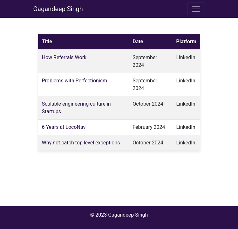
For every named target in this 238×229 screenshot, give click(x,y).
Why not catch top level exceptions (81, 143)
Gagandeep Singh (58, 9)
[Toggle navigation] (196, 9)
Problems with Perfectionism (74, 81)
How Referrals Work (64, 57)
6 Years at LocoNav (64, 127)
